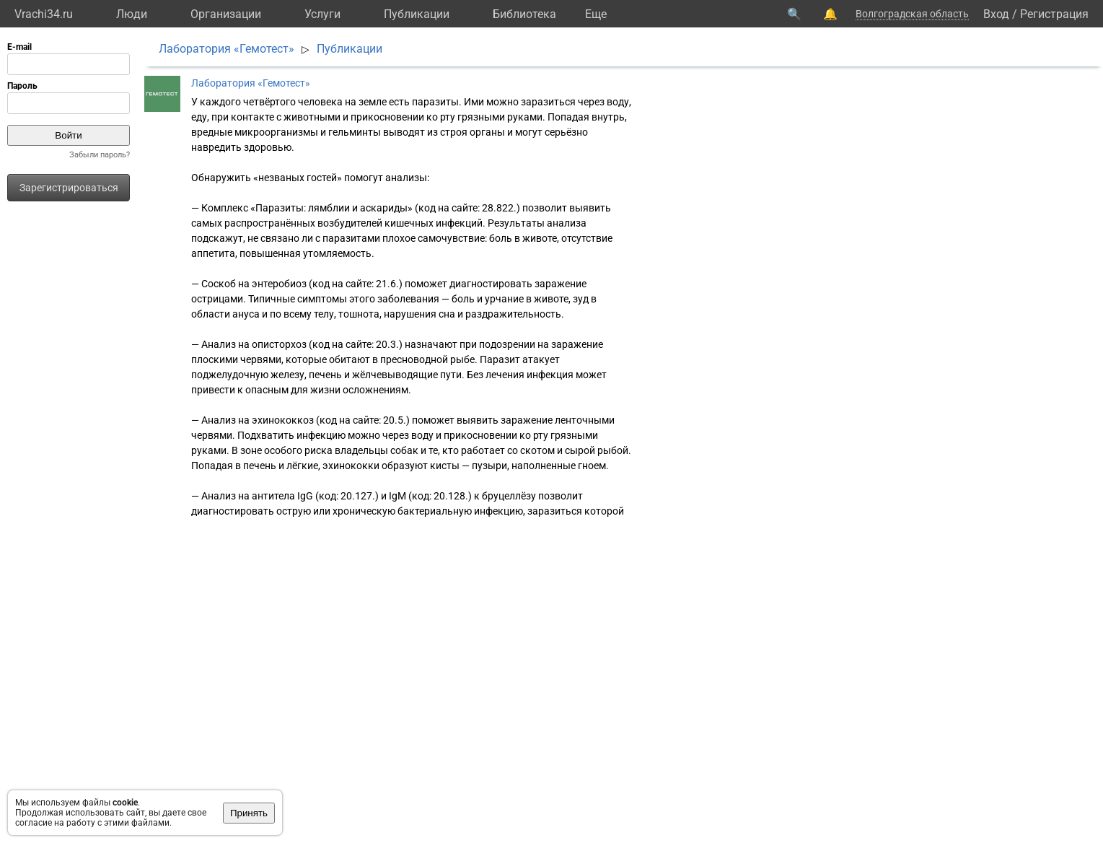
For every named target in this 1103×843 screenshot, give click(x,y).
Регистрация (1054, 14)
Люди (131, 14)
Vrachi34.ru (43, 14)
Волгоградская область (912, 13)
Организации (225, 14)
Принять (249, 813)
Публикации (416, 14)
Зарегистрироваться (68, 187)
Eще (596, 14)
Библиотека (524, 14)
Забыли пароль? (99, 155)
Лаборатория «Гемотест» (226, 49)
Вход (996, 14)
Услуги (322, 14)
